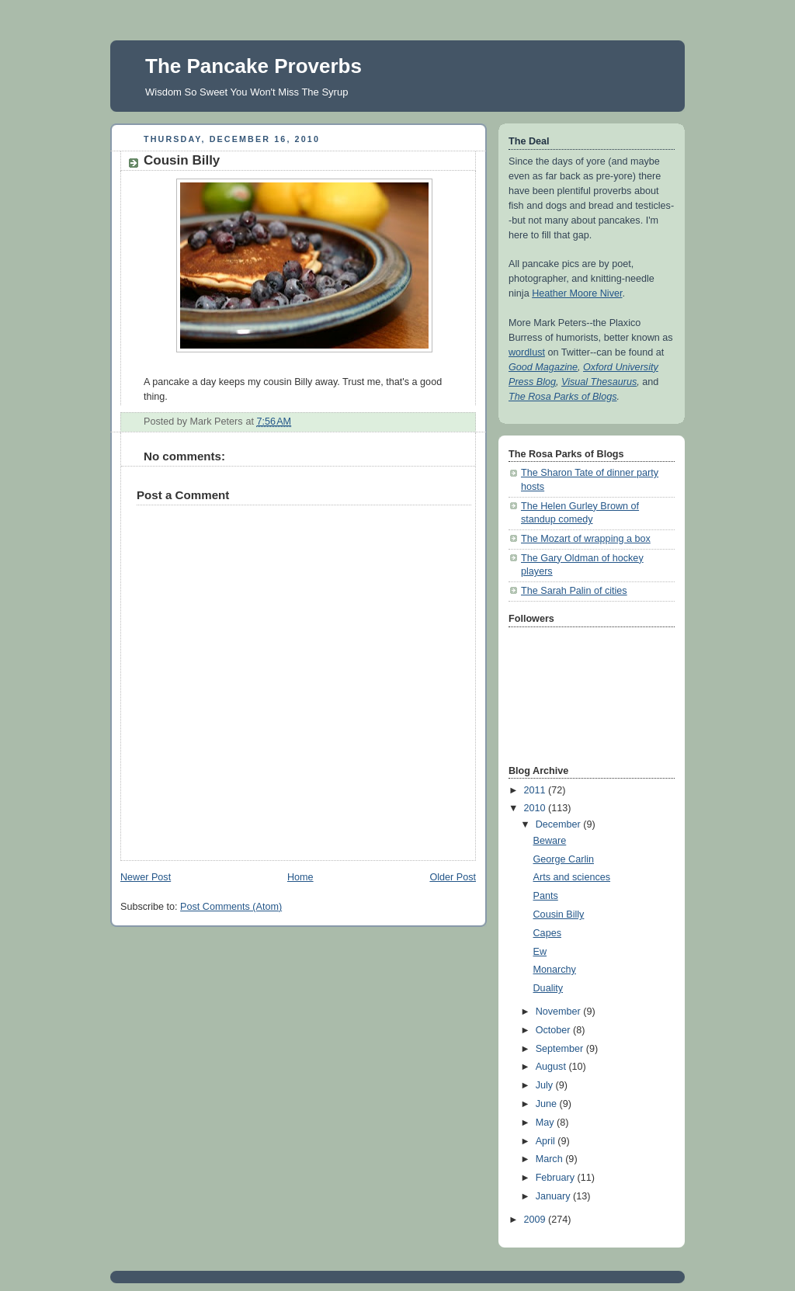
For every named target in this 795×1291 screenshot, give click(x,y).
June (548, 1103)
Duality (548, 988)
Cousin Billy (559, 914)
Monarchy (554, 969)
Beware (550, 840)
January (554, 1196)
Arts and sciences (572, 877)
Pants (545, 895)
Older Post (452, 877)
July (546, 1085)
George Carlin (564, 859)
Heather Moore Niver (577, 293)
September (561, 1048)
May (546, 1122)
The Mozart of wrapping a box (586, 538)
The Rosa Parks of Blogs (562, 396)
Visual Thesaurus (599, 382)
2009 (536, 1219)
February (557, 1177)
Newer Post (145, 877)
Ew (540, 951)
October (554, 1030)
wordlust (527, 352)
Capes (547, 933)
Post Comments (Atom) (231, 906)
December (560, 824)
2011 (536, 790)
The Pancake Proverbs (253, 66)
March (551, 1159)
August (552, 1066)
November (560, 1011)
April (547, 1141)
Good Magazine (543, 367)
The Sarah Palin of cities (574, 590)
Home (300, 877)
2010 (536, 808)
